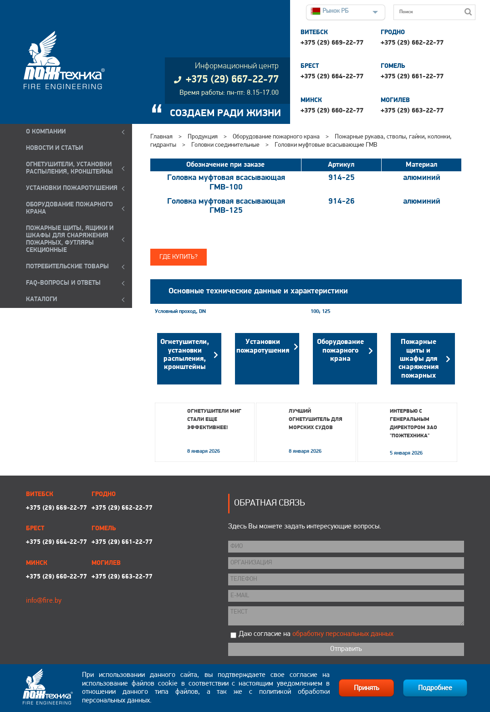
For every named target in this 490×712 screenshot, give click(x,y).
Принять (366, 688)
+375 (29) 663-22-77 (412, 111)
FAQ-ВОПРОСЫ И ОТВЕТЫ (63, 283)
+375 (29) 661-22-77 (412, 76)
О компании (46, 131)
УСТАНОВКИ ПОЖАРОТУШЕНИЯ (71, 188)
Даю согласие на (316, 634)
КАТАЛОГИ (41, 299)
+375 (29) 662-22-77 (412, 43)
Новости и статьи (54, 148)
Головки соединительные (226, 145)
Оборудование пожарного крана (276, 136)
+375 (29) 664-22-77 (332, 76)
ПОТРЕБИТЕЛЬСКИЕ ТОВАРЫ (67, 266)
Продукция (203, 136)
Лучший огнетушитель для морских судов (315, 419)
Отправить (346, 649)
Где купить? (178, 257)
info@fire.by (43, 600)
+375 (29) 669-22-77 (332, 43)
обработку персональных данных (342, 634)
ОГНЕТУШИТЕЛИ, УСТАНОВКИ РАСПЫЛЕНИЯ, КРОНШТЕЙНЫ (69, 168)
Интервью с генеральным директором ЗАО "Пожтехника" (413, 424)
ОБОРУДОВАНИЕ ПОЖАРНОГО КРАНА (69, 208)
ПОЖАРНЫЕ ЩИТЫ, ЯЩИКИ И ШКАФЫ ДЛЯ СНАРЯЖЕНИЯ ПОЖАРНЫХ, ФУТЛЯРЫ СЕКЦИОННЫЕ (69, 239)
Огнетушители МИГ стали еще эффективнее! (214, 419)
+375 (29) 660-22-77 (332, 111)
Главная (161, 136)
